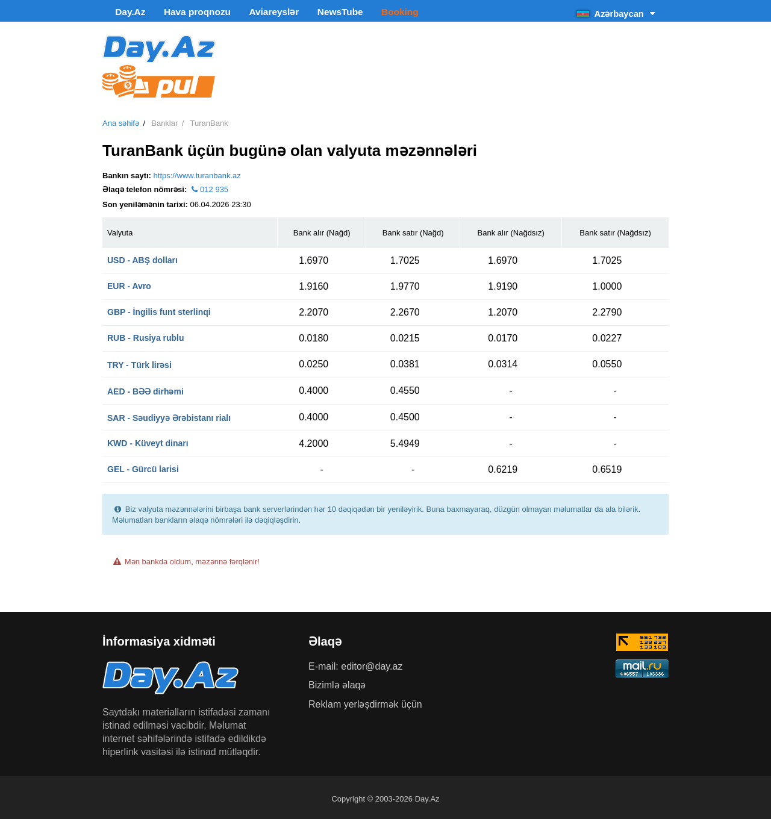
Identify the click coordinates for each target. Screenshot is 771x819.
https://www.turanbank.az (197, 172)
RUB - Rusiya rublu (145, 335)
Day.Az (125, 12)
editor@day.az (371, 663)
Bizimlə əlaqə (337, 682)
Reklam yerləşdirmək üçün (365, 701)
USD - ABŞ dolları (142, 257)
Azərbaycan (617, 12)
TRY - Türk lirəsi (139, 362)
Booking (359, 12)
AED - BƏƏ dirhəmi (145, 388)
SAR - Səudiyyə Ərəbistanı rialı (169, 415)
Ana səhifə (120, 120)
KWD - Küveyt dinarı (148, 440)
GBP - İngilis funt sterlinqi (159, 309)
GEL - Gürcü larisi (143, 466)
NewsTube (307, 12)
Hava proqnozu (182, 12)
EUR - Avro (129, 283)
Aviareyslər (250, 12)
